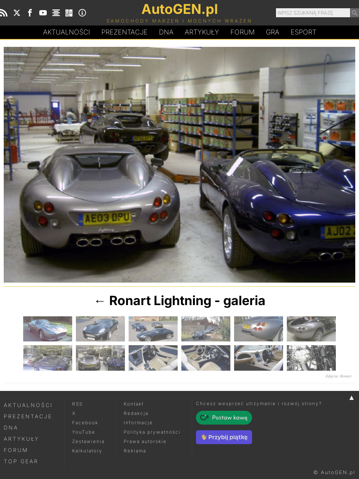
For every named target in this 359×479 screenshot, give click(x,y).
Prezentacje (124, 32)
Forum (242, 32)
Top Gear (21, 461)
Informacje (138, 422)
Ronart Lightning (160, 300)
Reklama (135, 451)
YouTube (83, 432)
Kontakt (134, 404)
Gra (272, 32)
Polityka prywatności (152, 432)
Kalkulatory (87, 451)
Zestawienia (88, 441)
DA (166, 32)
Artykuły (202, 32)
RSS (77, 404)
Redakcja (136, 413)
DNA (11, 427)
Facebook (85, 422)
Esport (303, 32)
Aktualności (66, 32)
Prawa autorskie (145, 441)
